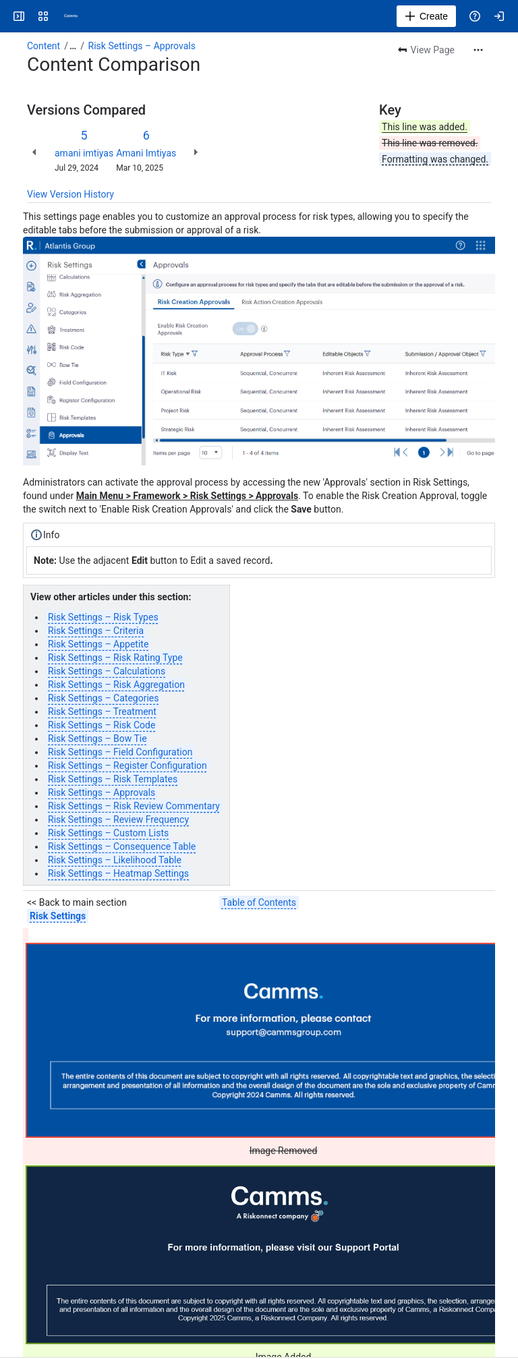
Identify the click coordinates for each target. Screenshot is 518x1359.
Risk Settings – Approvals (142, 45)
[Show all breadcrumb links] (72, 46)
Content (43, 45)
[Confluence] (70, 16)
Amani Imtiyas (146, 153)
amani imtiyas (84, 153)
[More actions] (478, 50)
